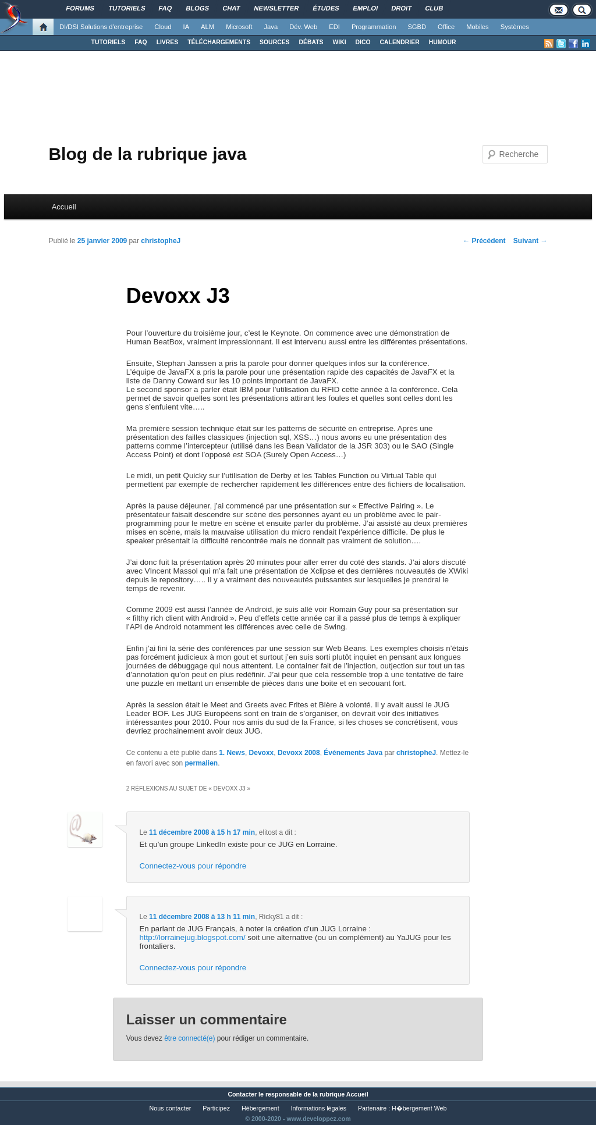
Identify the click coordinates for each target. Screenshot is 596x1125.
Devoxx (261, 753)
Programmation (374, 26)
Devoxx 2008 (299, 753)
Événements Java (353, 753)
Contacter (242, 1094)
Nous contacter (170, 1108)
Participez (216, 1108)
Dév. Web (303, 26)
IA (186, 26)
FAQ (140, 42)
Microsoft (239, 26)
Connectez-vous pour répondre (192, 865)
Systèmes (515, 26)
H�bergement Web (419, 1108)
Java (271, 26)
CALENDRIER (400, 42)
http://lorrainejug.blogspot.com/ (192, 937)
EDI (334, 26)
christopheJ (160, 241)
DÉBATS (311, 42)
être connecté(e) (189, 1038)
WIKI (339, 42)
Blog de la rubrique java (147, 153)
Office (446, 26)
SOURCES (274, 42)
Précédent (484, 241)
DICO (363, 42)
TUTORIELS (108, 42)
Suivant (530, 241)
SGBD (416, 26)
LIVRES (168, 42)
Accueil (64, 206)
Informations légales (318, 1108)
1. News (232, 753)
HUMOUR (442, 42)
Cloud (162, 26)
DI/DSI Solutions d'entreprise (101, 26)
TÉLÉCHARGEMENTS (218, 42)
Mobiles (477, 26)
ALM (207, 26)
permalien (201, 763)
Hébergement (260, 1108)
